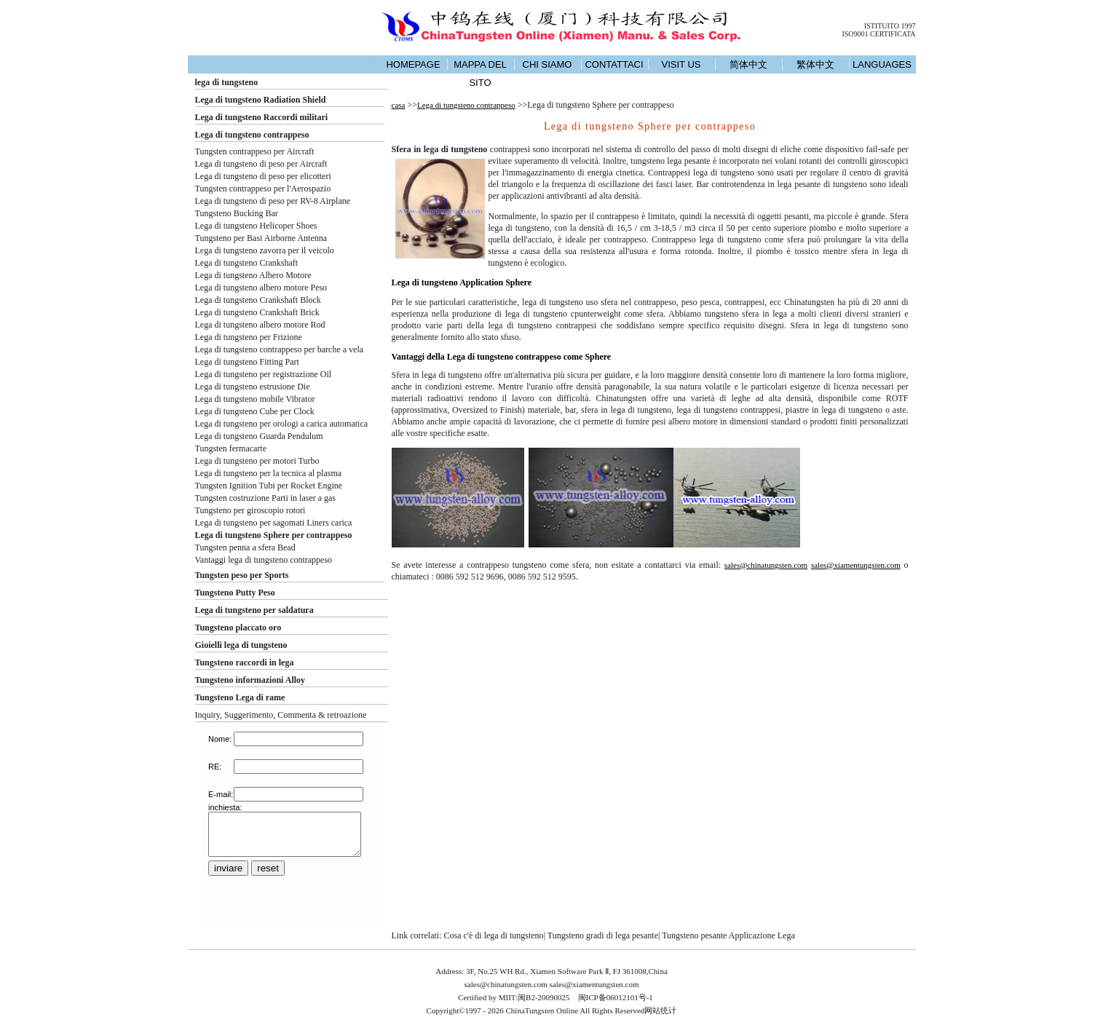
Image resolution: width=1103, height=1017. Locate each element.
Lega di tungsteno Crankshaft (247, 263)
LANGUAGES (882, 64)
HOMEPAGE (413, 64)
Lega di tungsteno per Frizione (248, 337)
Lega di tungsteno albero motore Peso (261, 287)
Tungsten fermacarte (231, 448)
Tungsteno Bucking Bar (236, 213)
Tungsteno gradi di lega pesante (602, 935)
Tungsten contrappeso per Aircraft (255, 151)
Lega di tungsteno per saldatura (254, 610)
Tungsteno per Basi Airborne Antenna (261, 238)
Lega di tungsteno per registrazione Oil (263, 374)
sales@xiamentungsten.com (856, 565)
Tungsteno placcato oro (238, 627)
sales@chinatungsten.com (765, 565)
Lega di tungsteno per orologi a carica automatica (281, 424)
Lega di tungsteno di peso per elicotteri (263, 176)
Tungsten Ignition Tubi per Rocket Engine (269, 485)
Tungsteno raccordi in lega (244, 662)
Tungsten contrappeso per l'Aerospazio (263, 188)
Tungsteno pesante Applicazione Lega (728, 935)
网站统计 (660, 1010)
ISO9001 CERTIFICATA (878, 34)
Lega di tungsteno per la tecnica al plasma (268, 473)
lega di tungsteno (226, 82)
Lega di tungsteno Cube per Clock (255, 411)
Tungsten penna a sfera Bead (245, 547)
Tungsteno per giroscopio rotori (250, 510)
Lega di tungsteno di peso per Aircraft (261, 164)
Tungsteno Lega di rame (240, 697)
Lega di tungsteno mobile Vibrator (255, 399)
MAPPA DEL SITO (480, 73)
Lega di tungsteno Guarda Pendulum (259, 436)
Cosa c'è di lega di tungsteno (493, 935)
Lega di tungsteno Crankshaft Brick (257, 312)
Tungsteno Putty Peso (235, 592)
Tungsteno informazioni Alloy (250, 680)
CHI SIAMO (547, 64)
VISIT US (681, 64)
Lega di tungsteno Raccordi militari (261, 117)
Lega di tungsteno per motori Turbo (257, 461)
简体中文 (748, 64)
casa (399, 104)
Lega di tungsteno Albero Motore (253, 275)
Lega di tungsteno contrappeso (252, 135)
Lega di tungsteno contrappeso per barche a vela (279, 349)
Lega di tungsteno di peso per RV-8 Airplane (273, 201)
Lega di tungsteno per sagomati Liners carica (273, 523)
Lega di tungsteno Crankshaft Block (258, 300)
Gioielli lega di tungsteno (241, 645)
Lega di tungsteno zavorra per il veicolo (264, 250)
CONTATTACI (614, 64)
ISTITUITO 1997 (890, 26)
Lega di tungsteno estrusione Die (252, 386)
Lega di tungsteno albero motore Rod (260, 325)
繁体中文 (815, 64)
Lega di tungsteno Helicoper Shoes (256, 226)
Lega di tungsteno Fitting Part (247, 362)
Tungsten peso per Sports (242, 575)
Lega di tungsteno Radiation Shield (260, 100)
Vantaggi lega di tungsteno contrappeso (264, 560)
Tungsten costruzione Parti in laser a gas (265, 498)
